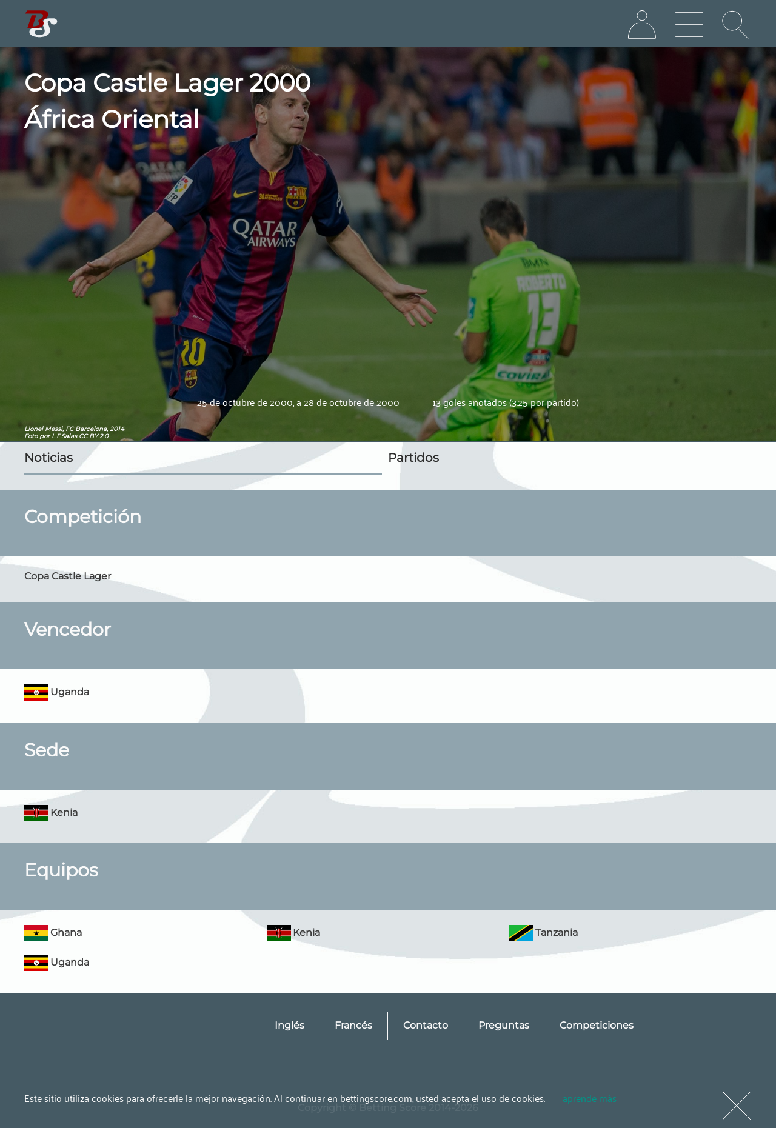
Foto (31, 436)
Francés (353, 1025)
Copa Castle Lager (67, 576)
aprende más (590, 1097)
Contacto (425, 1025)
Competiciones (597, 1025)
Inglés (289, 1025)
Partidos (413, 457)
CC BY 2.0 (94, 436)
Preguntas (503, 1025)
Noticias (48, 457)
